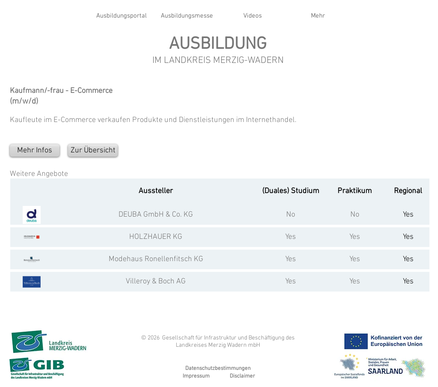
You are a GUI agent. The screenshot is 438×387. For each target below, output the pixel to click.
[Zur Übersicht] (93, 150)
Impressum (196, 376)
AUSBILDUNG (217, 44)
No (290, 214)
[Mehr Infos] (34, 150)
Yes (290, 236)
